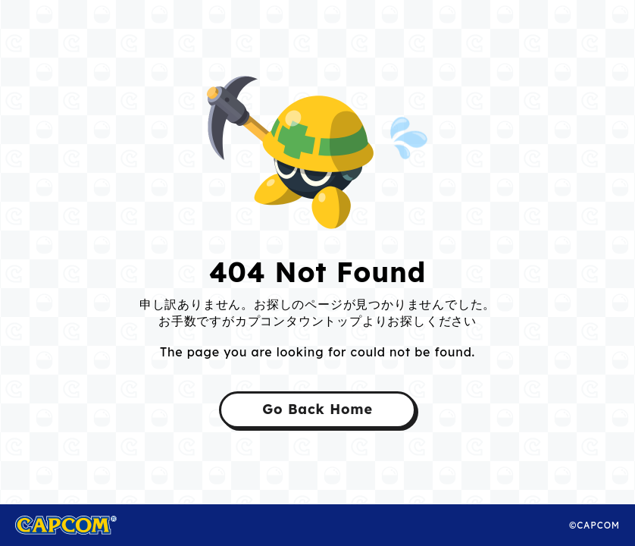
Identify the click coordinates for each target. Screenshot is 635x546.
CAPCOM (82, 525)
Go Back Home (317, 409)
